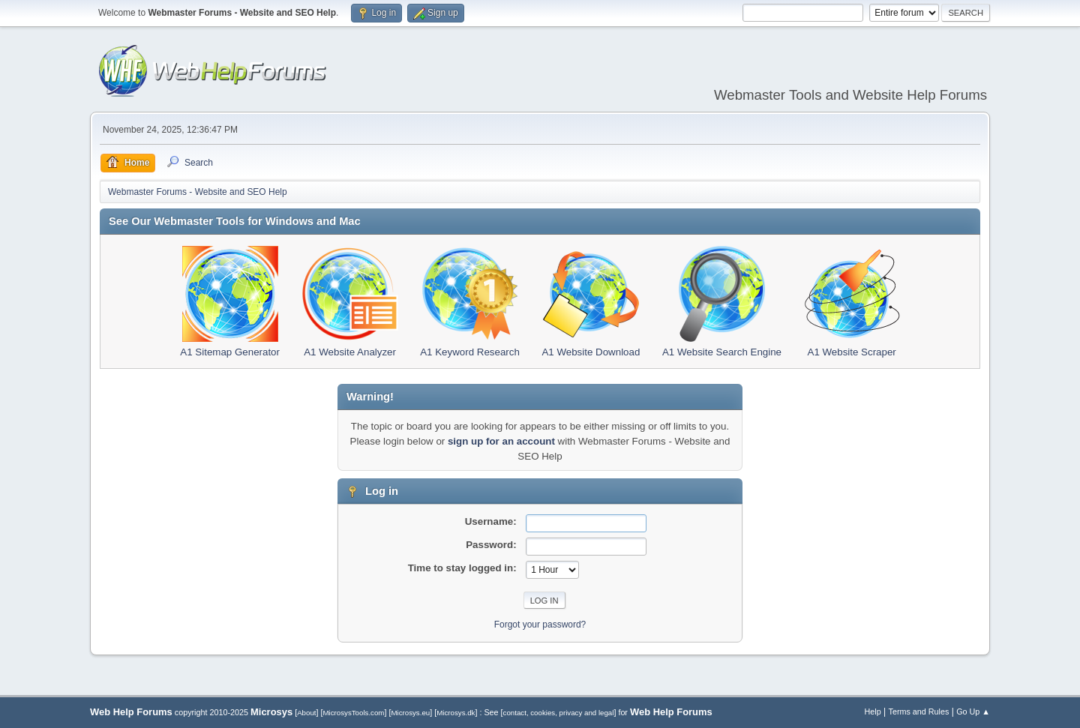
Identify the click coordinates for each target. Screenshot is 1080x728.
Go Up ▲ (973, 711)
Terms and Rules (919, 711)
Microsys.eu (410, 713)
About (306, 713)
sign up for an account (501, 441)
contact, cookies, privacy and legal (558, 713)
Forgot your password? (540, 624)
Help (873, 711)
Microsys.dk (455, 713)
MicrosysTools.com (354, 713)
